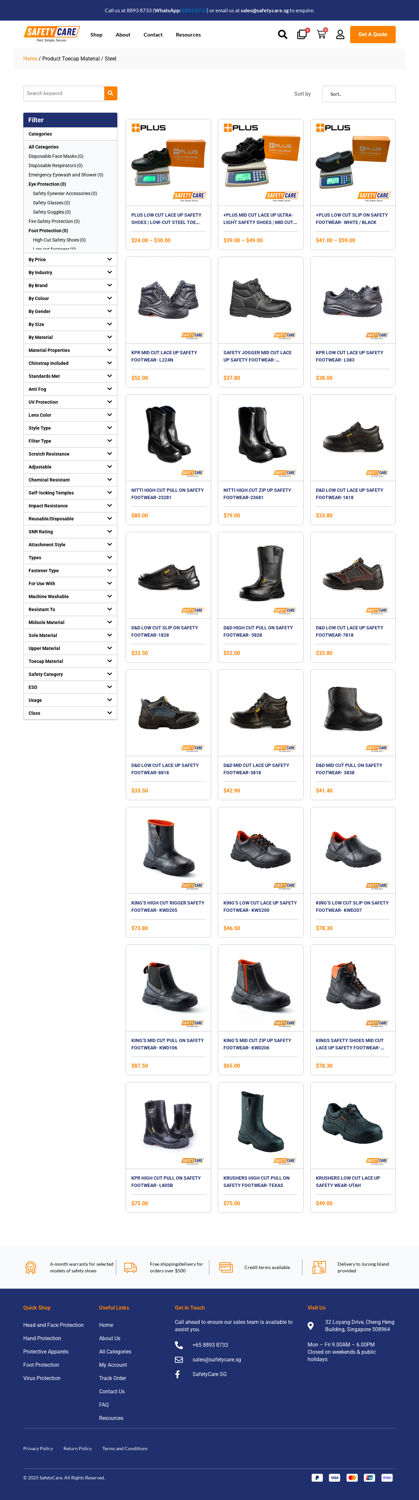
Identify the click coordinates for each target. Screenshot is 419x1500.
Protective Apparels (46, 1351)
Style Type (40, 428)
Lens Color (40, 415)
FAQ (104, 1405)
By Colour (39, 298)
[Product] (63, 93)
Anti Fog (37, 389)
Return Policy (78, 1448)
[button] (70, 259)
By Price (37, 259)
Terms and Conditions (125, 1448)
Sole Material (43, 635)
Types (35, 557)
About (123, 34)
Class (34, 713)
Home (30, 58)
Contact (153, 34)
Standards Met (44, 376)
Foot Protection (41, 1365)
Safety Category (46, 674)
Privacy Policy (38, 1448)
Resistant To (42, 609)
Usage (35, 700)
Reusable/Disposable (51, 518)
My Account (113, 1365)
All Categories (44, 147)
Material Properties (49, 350)
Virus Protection (42, 1378)
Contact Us (112, 1391)
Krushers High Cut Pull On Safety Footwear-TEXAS (256, 1185)
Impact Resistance (48, 505)
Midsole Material (47, 622)
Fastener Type (44, 570)
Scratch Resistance (49, 454)
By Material (41, 337)
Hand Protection (42, 1338)
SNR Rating (41, 531)
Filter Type (40, 441)
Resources (188, 34)
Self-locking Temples (51, 492)
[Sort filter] (359, 94)
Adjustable (40, 467)
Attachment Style (47, 544)
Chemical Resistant (49, 479)
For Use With (42, 583)
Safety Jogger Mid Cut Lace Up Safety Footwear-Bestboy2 (260, 359)
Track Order (112, 1378)
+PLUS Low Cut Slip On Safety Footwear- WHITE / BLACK (352, 222)
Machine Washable (49, 596)
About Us (109, 1338)
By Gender (40, 311)
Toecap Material (46, 661)
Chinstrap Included (49, 363)
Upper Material (44, 648)
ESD (33, 687)
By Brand (38, 285)
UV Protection (43, 402)
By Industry (40, 272)
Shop (96, 34)
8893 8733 (194, 10)
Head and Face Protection (53, 1325)
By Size (36, 324)
